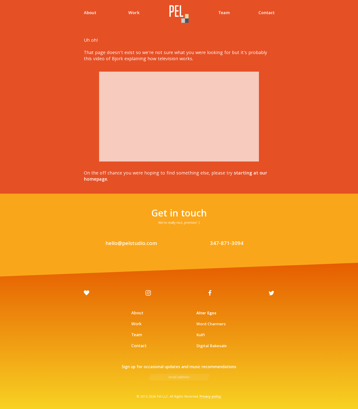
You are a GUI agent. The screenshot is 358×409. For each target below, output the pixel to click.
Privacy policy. (211, 397)
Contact (266, 13)
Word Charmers (211, 324)
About (90, 13)
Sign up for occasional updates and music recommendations (179, 367)
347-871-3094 (226, 244)
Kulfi (200, 335)
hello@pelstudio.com (131, 244)
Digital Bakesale (211, 346)
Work (134, 13)
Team (224, 13)
